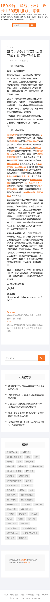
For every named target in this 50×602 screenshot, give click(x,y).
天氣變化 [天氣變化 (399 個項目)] (29, 462)
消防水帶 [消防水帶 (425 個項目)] (10, 476)
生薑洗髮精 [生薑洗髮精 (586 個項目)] (27, 485)
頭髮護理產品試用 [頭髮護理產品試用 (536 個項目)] (30, 533)
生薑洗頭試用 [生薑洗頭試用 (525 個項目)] (12, 485)
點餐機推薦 (14, 141)
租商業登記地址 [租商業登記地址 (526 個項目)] (27, 495)
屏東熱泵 (25, 176)
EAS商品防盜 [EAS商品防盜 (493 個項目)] (12, 452)
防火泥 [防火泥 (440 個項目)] (34, 514)
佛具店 (38, 148)
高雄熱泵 (15, 160)
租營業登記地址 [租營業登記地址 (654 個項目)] (27, 500)
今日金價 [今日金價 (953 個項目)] (25, 452)
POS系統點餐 (25, 148)
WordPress (35, 598)
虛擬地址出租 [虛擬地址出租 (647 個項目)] (26, 509)
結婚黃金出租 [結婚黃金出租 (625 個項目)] (12, 505)
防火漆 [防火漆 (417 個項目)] (9, 519)
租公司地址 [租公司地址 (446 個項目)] (11, 495)
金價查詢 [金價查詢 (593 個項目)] (10, 514)
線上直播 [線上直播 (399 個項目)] (26, 505)
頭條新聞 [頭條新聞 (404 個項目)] (24, 524)
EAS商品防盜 (21, 167)
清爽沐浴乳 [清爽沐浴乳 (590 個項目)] (23, 476)
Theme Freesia (18, 598)
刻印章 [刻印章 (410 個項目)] (9, 462)
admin (16, 61)
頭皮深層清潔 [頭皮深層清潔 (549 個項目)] (12, 528)
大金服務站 (12, 135)
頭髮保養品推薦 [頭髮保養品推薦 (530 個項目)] (29, 528)
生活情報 (25, 61)
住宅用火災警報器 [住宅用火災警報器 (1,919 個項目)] (14, 457)
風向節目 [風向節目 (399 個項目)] (10, 538)
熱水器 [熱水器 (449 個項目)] (28, 481)
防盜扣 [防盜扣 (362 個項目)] (20, 519)
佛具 (25, 170)
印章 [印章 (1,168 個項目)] (19, 462)
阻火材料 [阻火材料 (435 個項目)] (31, 519)
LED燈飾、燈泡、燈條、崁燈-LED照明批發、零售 (24, 8)
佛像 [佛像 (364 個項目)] (28, 457)
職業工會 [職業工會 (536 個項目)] (38, 505)
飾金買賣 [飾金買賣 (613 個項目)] (22, 538)
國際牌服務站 (13, 163)
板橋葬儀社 (12, 176)
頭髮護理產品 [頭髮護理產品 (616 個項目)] (12, 533)
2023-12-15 (13, 47)
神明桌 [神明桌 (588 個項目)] (22, 490)
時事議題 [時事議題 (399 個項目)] (22, 466)
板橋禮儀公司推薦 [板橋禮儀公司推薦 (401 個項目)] (14, 471)
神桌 (13, 151)
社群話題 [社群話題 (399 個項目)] (10, 490)
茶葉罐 (27, 563)
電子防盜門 (30, 183)
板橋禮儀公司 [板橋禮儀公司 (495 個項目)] (36, 466)
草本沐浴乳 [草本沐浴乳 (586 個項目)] (11, 509)
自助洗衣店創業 (32, 141)
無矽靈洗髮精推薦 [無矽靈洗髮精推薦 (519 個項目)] (14, 481)
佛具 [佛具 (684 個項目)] (36, 457)
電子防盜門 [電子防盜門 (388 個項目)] (11, 524)
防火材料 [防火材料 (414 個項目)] (22, 514)
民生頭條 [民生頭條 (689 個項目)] (29, 471)
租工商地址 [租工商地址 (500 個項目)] (11, 500)
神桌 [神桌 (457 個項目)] (31, 490)
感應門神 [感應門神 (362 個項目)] (10, 466)
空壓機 (23, 560)
